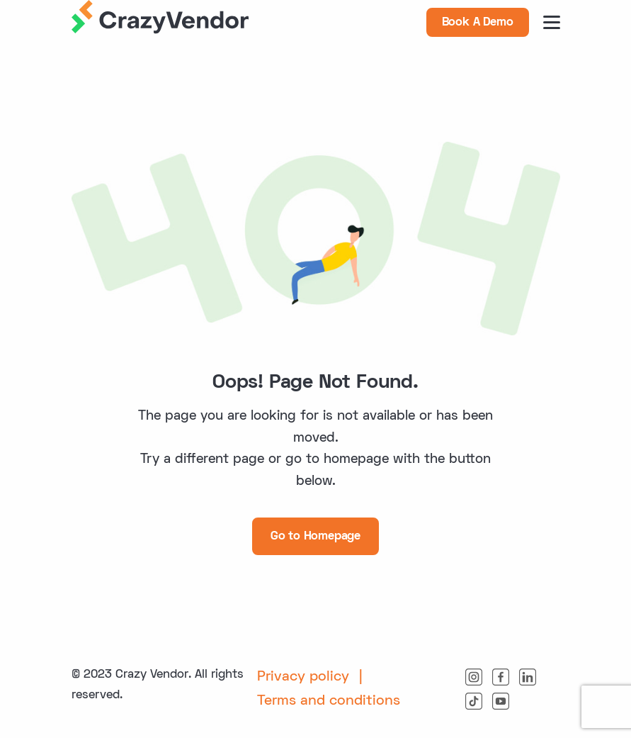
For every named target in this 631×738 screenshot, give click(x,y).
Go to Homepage (315, 536)
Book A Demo (477, 22)
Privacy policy (303, 677)
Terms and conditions (328, 701)
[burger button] (551, 22)
